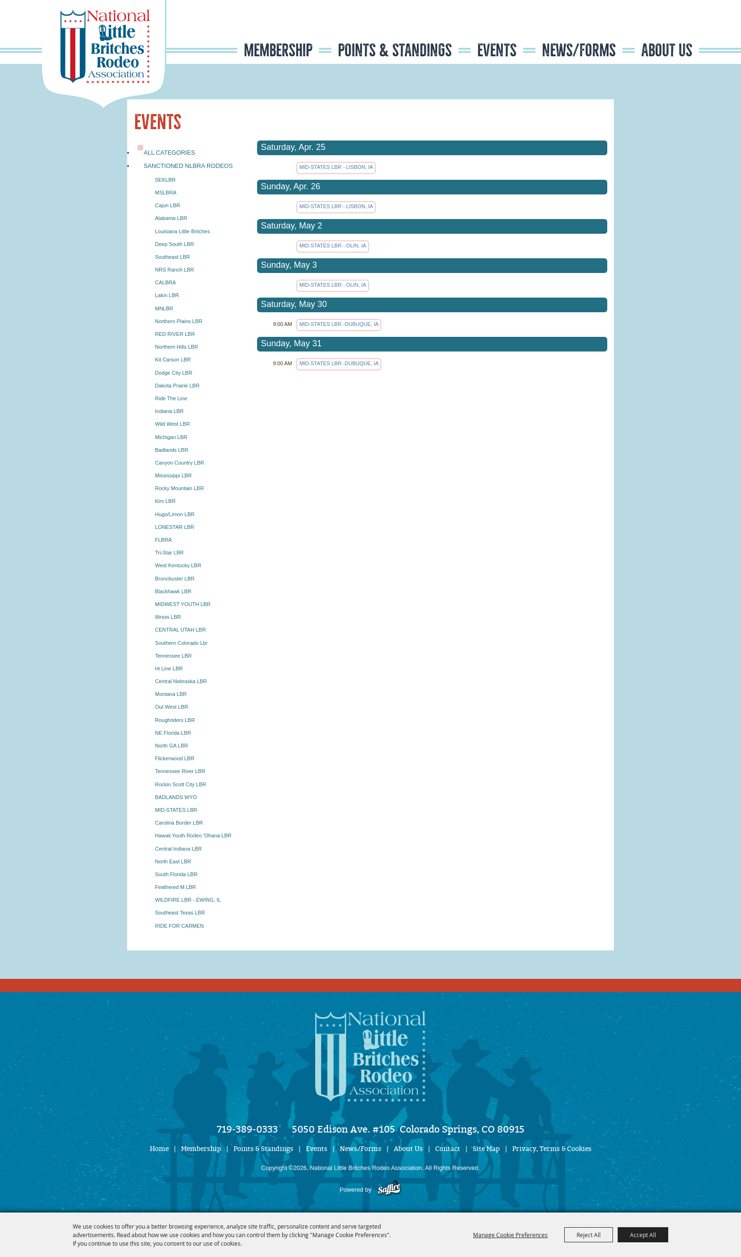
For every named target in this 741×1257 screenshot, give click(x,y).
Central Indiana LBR (178, 849)
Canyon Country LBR (179, 463)
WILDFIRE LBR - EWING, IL (188, 900)
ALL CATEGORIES (169, 152)
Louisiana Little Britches (182, 231)
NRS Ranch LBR (174, 269)
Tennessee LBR (173, 656)
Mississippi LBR (173, 475)
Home (159, 1149)
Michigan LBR (171, 437)
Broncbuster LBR (175, 578)
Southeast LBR (172, 257)
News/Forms (579, 50)
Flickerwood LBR (174, 758)
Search (642, 30)
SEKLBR (165, 180)
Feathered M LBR (175, 887)
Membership (278, 50)
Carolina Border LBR (179, 823)
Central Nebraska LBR (181, 681)
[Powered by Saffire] (389, 1189)
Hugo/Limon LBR (175, 514)
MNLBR (164, 308)
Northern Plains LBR (178, 321)
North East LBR (173, 861)
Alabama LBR (171, 218)
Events (497, 50)
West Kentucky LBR (178, 565)
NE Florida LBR (173, 733)
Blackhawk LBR (173, 591)
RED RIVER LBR (175, 334)
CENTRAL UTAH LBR (180, 630)
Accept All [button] (643, 1235)
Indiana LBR (169, 411)
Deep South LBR (174, 244)
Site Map (486, 1149)
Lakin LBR (167, 295)
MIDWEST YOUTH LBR (183, 604)
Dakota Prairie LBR (177, 385)
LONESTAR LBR (174, 527)
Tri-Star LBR (169, 552)
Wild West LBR (172, 424)
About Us (666, 50)
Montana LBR (171, 694)
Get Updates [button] (671, 30)
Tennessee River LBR (180, 771)
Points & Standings (395, 50)
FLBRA (163, 540)
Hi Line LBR (169, 668)
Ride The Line (171, 398)
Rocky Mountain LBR (179, 488)
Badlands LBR (171, 450)
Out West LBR (171, 707)
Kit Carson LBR (173, 359)
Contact (447, 1149)
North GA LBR (171, 745)
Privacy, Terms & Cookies (552, 1149)
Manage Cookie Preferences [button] (510, 1235)
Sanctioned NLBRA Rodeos (188, 165)
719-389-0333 (247, 1129)
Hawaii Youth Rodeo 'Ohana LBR (193, 835)
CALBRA (165, 282)
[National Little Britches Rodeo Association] (104, 54)
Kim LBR (165, 501)
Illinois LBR (168, 617)
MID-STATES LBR (176, 810)
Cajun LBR (167, 205)
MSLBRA (165, 192)
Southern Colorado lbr (181, 643)
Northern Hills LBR (176, 347)
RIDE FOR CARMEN (179, 926)
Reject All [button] (589, 1235)
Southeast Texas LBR (180, 912)
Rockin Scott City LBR (180, 784)
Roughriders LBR (175, 720)
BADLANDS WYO (176, 797)
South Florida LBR (176, 874)
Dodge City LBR (173, 373)
